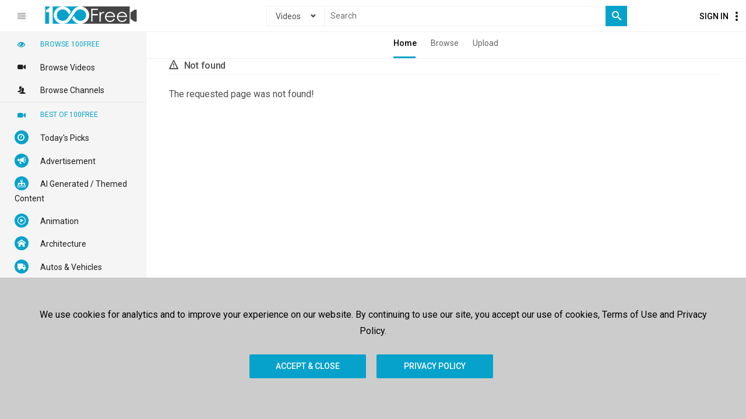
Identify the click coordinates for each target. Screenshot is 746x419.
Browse (445, 43)
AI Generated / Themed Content (71, 189)
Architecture (50, 243)
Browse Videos (55, 67)
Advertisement (55, 161)
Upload (485, 43)
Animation (47, 221)
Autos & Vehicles (58, 267)
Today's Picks (52, 137)
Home (405, 43)
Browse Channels (59, 90)
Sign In (714, 16)
